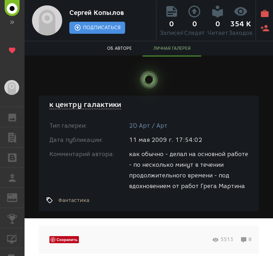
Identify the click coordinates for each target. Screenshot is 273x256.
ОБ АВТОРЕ (119, 48)
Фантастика (73, 200)
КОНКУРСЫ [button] (16, 218)
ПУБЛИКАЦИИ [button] (16, 137)
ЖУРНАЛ (16, 197)
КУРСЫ (16, 237)
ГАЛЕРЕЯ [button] (16, 117)
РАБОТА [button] (16, 177)
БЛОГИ (16, 157)
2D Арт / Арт (148, 125)
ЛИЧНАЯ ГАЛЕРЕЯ (172, 48)
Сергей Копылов (96, 13)
